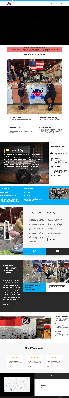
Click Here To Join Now (57, 286)
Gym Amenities (54, 3)
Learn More (52, 239)
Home (59, 3)
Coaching (48, 3)
